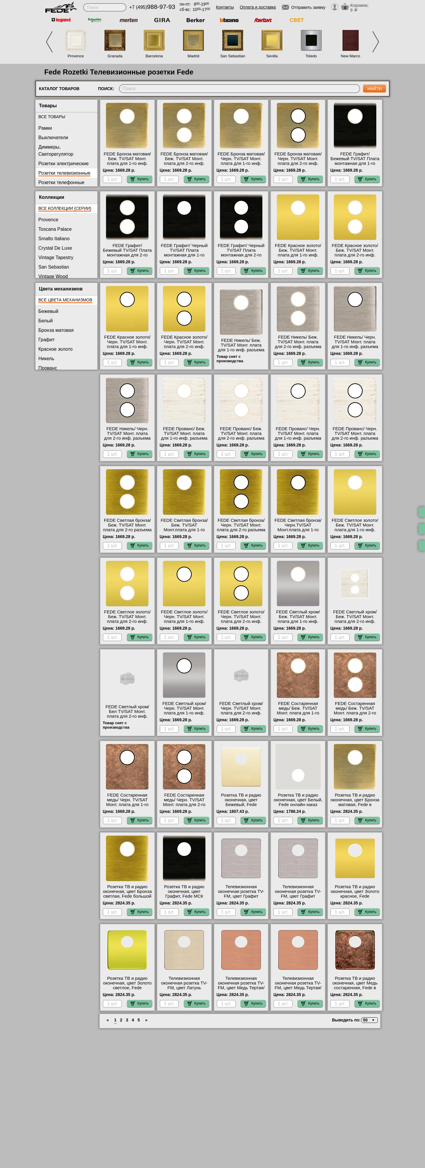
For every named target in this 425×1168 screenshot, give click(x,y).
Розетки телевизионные (64, 173)
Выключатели (53, 137)
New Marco (350, 56)
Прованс (47, 368)
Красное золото (55, 349)
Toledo (311, 56)
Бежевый (48, 311)
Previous (49, 42)
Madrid (194, 56)
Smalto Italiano (54, 238)
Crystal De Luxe (55, 248)
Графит (46, 339)
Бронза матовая (55, 330)
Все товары (51, 116)
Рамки (45, 128)
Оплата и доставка (258, 7)
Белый (45, 320)
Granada (114, 56)
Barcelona (154, 56)
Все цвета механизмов (65, 300)
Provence (76, 56)
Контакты (225, 7)
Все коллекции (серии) (64, 208)
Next (375, 42)
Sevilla (271, 56)
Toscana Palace (55, 229)
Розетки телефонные (61, 182)
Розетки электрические (63, 163)
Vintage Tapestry (55, 257)
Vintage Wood (53, 276)
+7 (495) (152, 7)
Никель (46, 358)
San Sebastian (232, 56)
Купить (139, 179)
